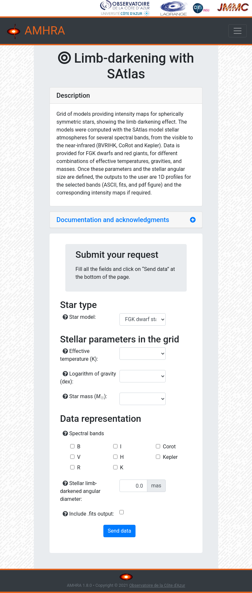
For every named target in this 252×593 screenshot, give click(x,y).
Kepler (170, 457)
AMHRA (35, 31)
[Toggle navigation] (237, 30)
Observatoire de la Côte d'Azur (157, 585)
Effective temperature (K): (79, 355)
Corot (169, 446)
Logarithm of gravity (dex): (88, 378)
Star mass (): (85, 396)
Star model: (79, 317)
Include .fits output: (88, 514)
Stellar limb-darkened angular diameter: (80, 491)
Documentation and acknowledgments (112, 220)
